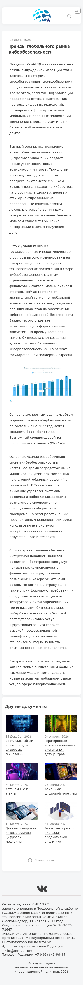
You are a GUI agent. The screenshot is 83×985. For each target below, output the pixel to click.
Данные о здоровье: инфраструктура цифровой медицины (21, 834)
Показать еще (45, 860)
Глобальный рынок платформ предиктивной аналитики (59, 834)
